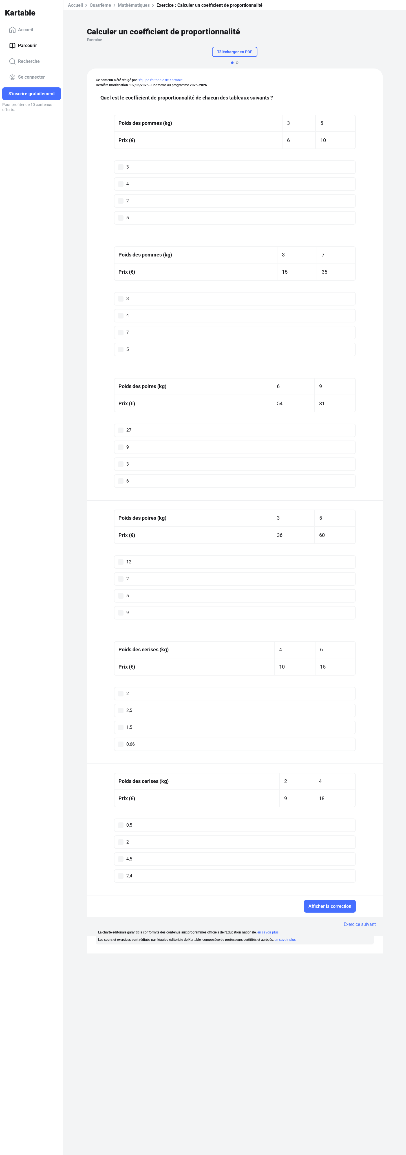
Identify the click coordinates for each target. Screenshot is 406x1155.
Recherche (24, 61)
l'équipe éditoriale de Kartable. (160, 80)
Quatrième (100, 5)
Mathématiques (134, 5)
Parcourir (23, 45)
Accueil (21, 29)
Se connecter (27, 77)
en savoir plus (268, 932)
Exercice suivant (360, 924)
